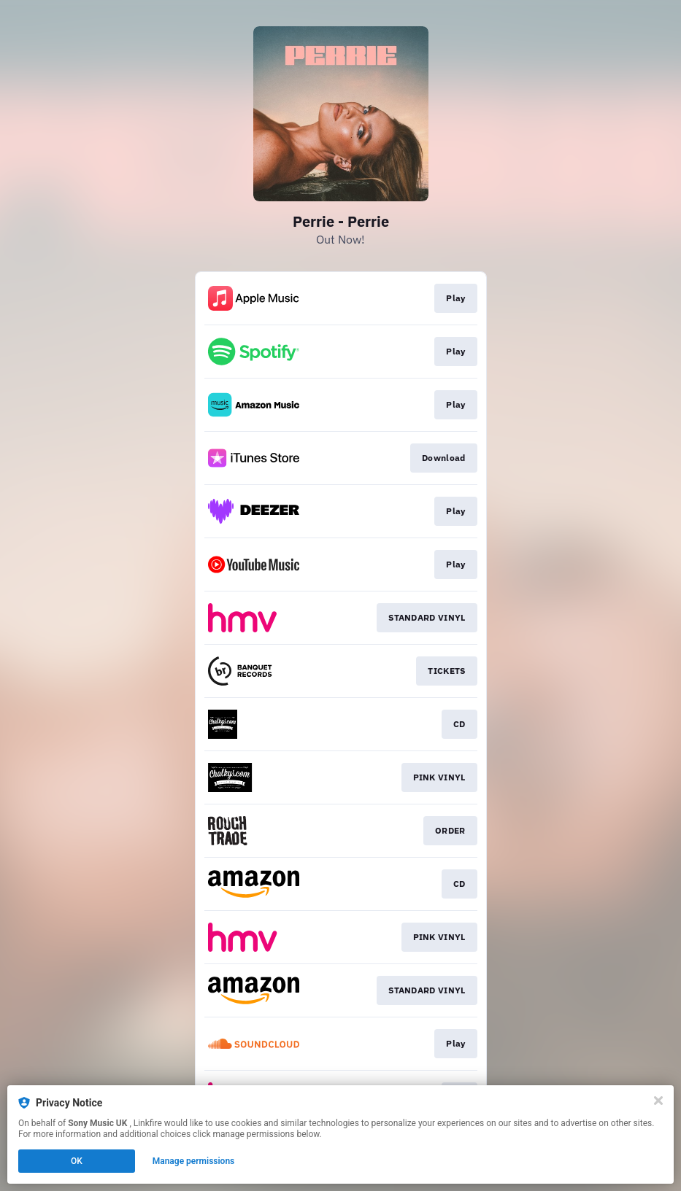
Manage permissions (194, 1161)
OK (76, 1161)
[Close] (658, 1100)
